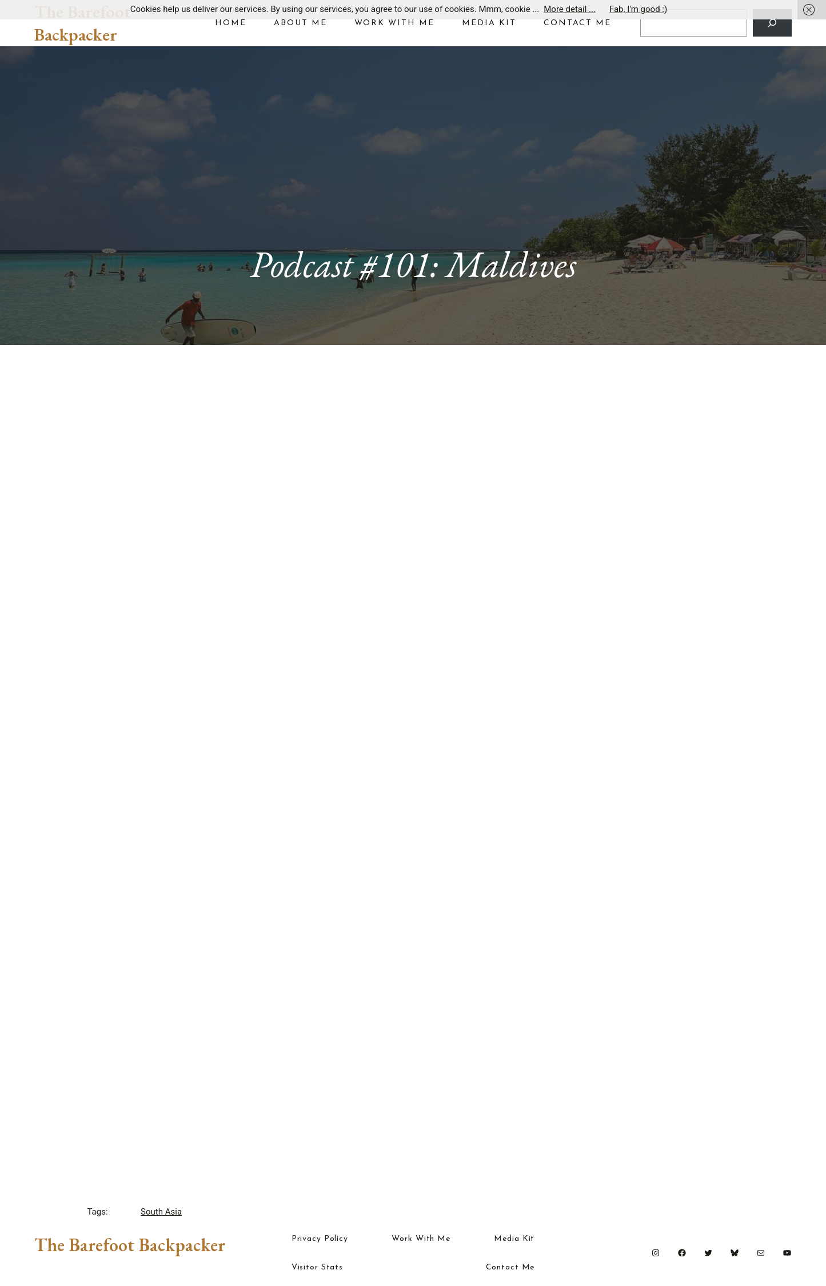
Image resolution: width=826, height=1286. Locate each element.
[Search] (772, 23)
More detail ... (570, 9)
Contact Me (510, 1268)
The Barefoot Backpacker (82, 23)
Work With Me (421, 1239)
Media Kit (514, 1239)
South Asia (161, 1212)
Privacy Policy (320, 1239)
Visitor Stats (317, 1268)
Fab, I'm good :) (638, 9)
